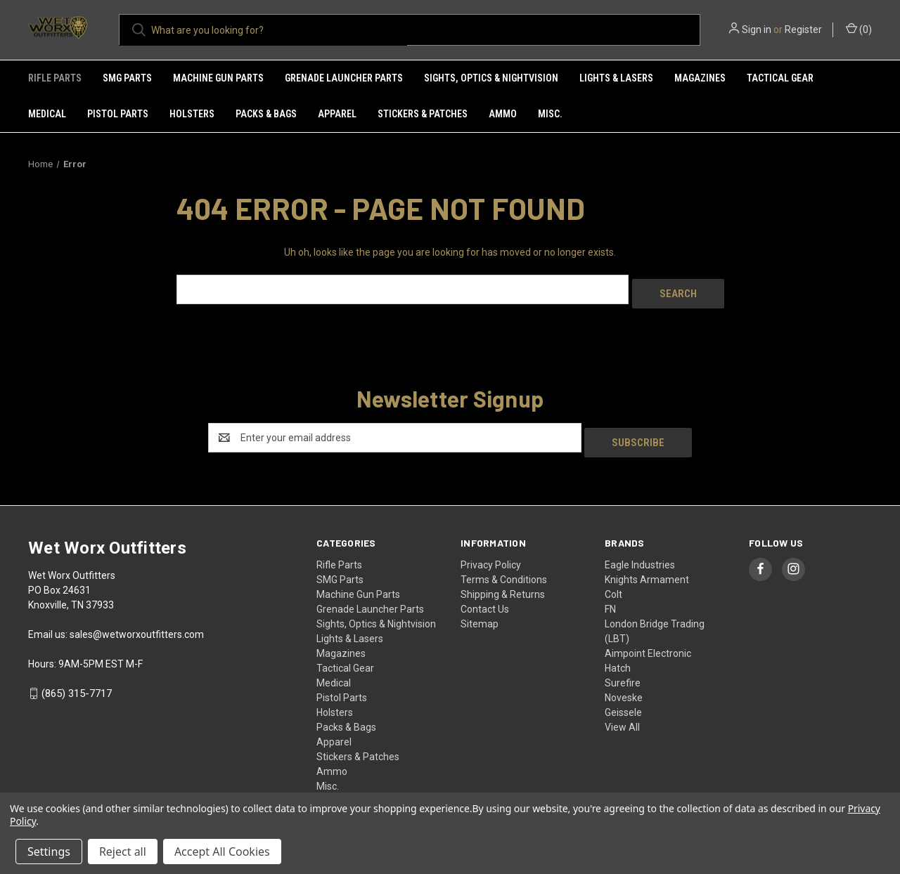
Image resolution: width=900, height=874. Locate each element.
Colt (613, 584)
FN (610, 599)
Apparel (337, 113)
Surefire (623, 673)
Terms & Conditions (504, 569)
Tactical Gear (780, 78)
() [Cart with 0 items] (859, 28)
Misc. (550, 113)
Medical (47, 113)
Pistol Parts (117, 113)
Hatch (618, 658)
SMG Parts (127, 78)
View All (622, 717)
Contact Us (485, 599)
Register (803, 29)
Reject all (122, 851)
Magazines (700, 78)
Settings (48, 851)
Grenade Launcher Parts (344, 78)
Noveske (624, 687)
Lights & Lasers (616, 78)
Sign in (756, 29)
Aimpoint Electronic (648, 643)
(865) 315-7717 (76, 684)
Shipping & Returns (503, 584)
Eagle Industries (640, 555)
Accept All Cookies (222, 851)
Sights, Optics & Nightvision (491, 78)
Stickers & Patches (423, 113)
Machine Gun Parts (218, 78)
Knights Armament (647, 569)
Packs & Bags (266, 113)
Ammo (503, 113)
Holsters (191, 113)
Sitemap (480, 614)
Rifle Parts (55, 78)
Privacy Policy (491, 555)
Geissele (623, 702)
